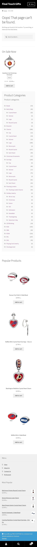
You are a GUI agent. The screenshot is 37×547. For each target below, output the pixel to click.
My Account (7, 475)
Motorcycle (12, 146)
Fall (10, 207)
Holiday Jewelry (11, 193)
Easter (11, 203)
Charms (8, 129)
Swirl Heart (12, 153)
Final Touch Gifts (11, 4)
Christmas (12, 200)
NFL (7, 237)
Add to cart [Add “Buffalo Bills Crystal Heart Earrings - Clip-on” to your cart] (18, 349)
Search (18, 544)
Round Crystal (13, 123)
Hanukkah (12, 213)
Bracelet (9, 126)
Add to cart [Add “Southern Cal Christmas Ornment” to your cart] (9, 86)
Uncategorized (10, 247)
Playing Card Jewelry (12, 243)
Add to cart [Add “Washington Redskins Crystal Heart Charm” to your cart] (18, 395)
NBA (7, 230)
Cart (29, 542)
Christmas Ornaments (13, 156)
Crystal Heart (13, 112)
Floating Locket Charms (16, 190)
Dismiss (4, 538)
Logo (10, 119)
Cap (10, 133)
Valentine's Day (13, 220)
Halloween (12, 210)
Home (5, 11)
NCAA (8, 233)
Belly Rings (9, 109)
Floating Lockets (11, 186)
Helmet (11, 116)
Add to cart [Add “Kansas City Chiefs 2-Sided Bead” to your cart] (18, 302)
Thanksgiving (13, 217)
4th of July (12, 196)
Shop (5, 464)
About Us (7, 468)
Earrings (8, 159)
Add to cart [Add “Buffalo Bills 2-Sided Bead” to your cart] (18, 442)
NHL (7, 240)
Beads (8, 106)
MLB (7, 227)
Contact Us (7, 471)
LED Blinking (10, 223)
